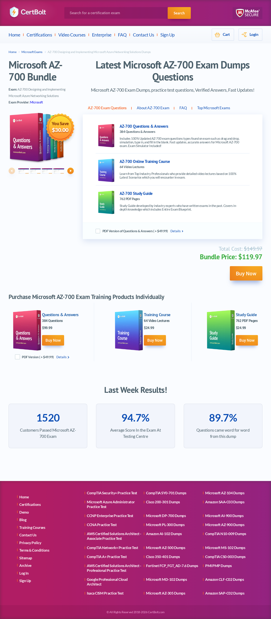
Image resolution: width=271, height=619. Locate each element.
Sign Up (167, 34)
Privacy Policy (30, 542)
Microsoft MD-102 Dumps (166, 579)
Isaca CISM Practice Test (105, 593)
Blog (22, 520)
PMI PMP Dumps (218, 565)
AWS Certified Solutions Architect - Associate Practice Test (114, 536)
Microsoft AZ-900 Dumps (224, 524)
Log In (24, 573)
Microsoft (36, 102)
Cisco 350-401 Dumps (163, 556)
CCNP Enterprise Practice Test (110, 515)
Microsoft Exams (31, 52)
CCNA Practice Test (102, 524)
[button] (12, 171)
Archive (25, 565)
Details (175, 232)
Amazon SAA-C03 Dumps (224, 502)
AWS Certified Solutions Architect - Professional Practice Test (114, 568)
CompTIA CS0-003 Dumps (225, 556)
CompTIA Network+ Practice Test (112, 547)
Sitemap (25, 558)
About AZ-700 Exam (173, 108)
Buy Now (244, 275)
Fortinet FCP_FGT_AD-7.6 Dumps (172, 565)
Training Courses (32, 527)
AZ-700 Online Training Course (145, 162)
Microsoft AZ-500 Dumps (165, 547)
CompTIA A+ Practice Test (107, 556)
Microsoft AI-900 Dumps (224, 515)
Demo (24, 512)
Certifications (39, 34)
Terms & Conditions (34, 550)
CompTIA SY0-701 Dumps (166, 493)
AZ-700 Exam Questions (114, 108)
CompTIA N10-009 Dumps (225, 534)
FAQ (122, 34)
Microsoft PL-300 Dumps (165, 524)
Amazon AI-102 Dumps (164, 534)
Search (179, 13)
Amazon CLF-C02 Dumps (224, 579)
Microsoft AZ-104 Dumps (224, 493)
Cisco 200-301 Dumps (163, 502)
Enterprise (101, 34)
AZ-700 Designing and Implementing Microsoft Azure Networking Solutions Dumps (99, 52)
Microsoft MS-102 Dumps (225, 547)
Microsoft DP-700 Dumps (166, 515)
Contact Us (143, 34)
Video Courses (72, 34)
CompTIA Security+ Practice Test (112, 493)
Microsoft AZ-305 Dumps (165, 593)
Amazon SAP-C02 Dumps (224, 593)
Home (14, 34)
